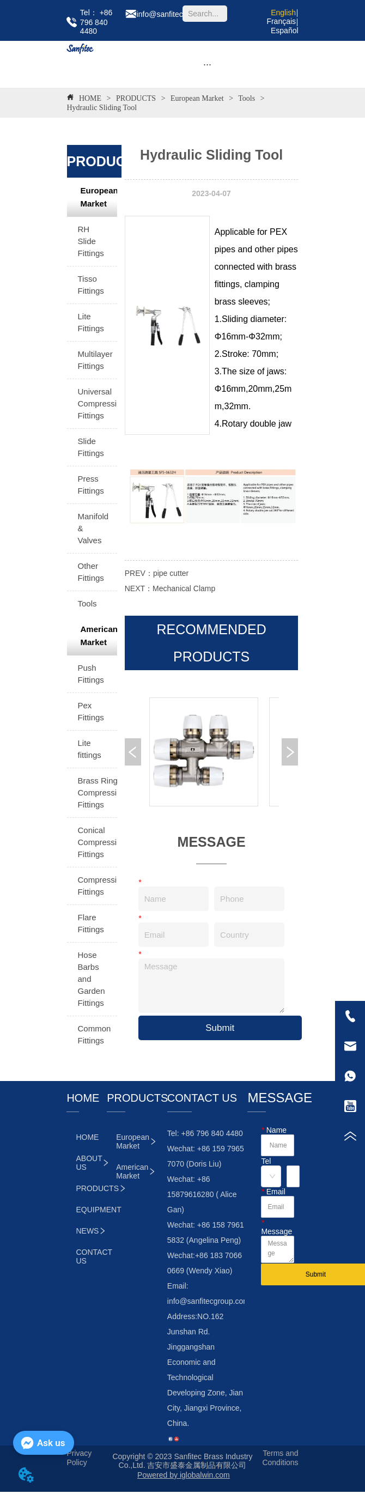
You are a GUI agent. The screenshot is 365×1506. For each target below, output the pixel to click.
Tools (246, 98)
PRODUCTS (136, 98)
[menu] (207, 64)
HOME (90, 98)
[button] (207, 64)
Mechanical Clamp (184, 588)
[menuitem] (207, 64)
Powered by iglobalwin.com (183, 1475)
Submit (219, 1028)
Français (281, 21)
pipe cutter (170, 573)
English (283, 12)
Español (285, 30)
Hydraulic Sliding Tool (101, 108)
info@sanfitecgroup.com (208, 1301)
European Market (197, 98)
